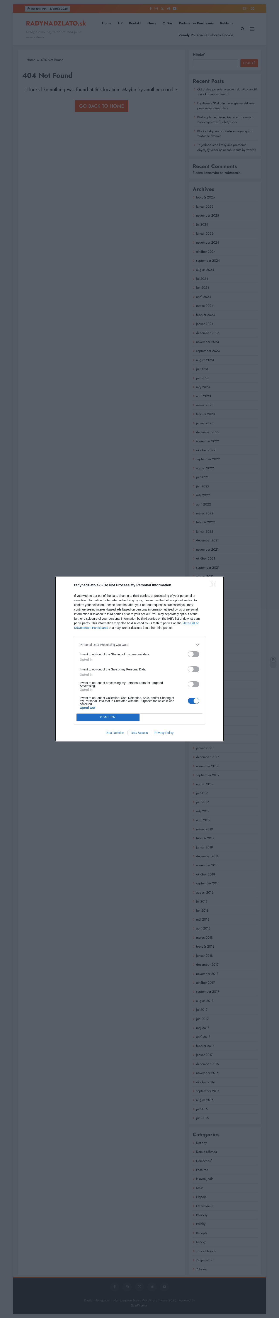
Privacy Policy (164, 732)
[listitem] (139, 644)
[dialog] (139, 659)
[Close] (215, 585)
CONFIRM (108, 717)
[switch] (193, 654)
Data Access (139, 732)
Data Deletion (114, 732)
